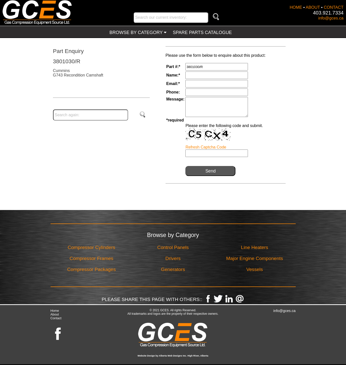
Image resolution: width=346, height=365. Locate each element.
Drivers (173, 258)
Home (55, 310)
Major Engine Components (254, 258)
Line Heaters (254, 247)
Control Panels (173, 247)
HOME (296, 7)
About (55, 314)
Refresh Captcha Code (205, 147)
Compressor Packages (91, 269)
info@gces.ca (330, 18)
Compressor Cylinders (91, 247)
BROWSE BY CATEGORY (138, 32)
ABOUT (313, 7)
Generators (173, 269)
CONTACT (333, 7)
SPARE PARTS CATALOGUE (202, 32)
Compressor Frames (91, 258)
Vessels (254, 269)
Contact (56, 318)
